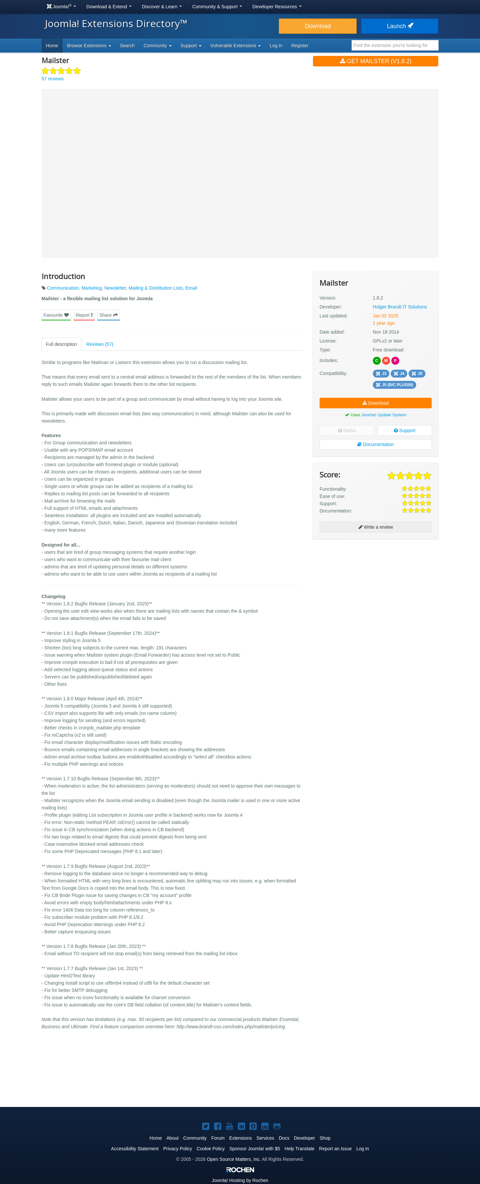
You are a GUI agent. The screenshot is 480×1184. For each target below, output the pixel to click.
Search (127, 45)
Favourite (56, 315)
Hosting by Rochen (240, 1180)
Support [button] (191, 45)
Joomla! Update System (383, 414)
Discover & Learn (162, 6)
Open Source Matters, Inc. (234, 1159)
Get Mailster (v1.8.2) (376, 61)
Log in (276, 45)
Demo (347, 430)
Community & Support (217, 6)
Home (52, 45)
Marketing (91, 288)
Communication (63, 288)
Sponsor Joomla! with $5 (254, 1148)
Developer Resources (277, 6)
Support (404, 430)
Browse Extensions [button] (89, 45)
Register (300, 45)
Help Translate (299, 1148)
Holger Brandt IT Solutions (400, 306)
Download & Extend (109, 6)
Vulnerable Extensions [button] (235, 45)
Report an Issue (335, 1148)
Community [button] (158, 45)
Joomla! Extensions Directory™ (116, 23)
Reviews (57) (99, 344)
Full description (61, 344)
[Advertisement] (375, 587)
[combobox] (395, 45)
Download (318, 26)
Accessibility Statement (135, 1148)
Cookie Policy (210, 1148)
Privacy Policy (177, 1148)
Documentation (375, 444)
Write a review (376, 527)
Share (108, 315)
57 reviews (53, 78)
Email (191, 288)
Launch (399, 26)
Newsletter (115, 288)
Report (84, 315)
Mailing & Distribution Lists (156, 288)
